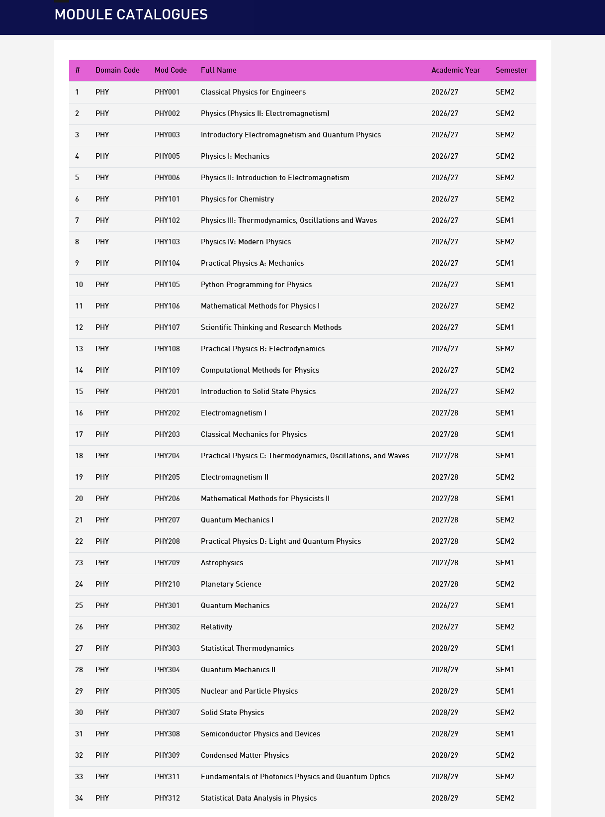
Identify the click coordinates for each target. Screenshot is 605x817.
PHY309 (167, 756)
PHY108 (167, 349)
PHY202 (167, 413)
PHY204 (167, 456)
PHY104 (167, 264)
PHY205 (167, 478)
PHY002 (167, 114)
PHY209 (167, 563)
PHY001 (167, 93)
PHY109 (167, 371)
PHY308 (167, 734)
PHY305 (167, 692)
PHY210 (167, 585)
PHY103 (167, 242)
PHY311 (167, 777)
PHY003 (167, 135)
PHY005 (167, 157)
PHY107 (167, 328)
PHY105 (167, 285)
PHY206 (167, 499)
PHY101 (167, 199)
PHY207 (167, 520)
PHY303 (167, 649)
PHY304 (167, 670)
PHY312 (167, 799)
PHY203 (167, 435)
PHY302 (167, 627)
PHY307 (167, 713)
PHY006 (167, 178)
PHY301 (167, 606)
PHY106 (167, 306)
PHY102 (167, 221)
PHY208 (167, 542)
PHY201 (167, 392)
